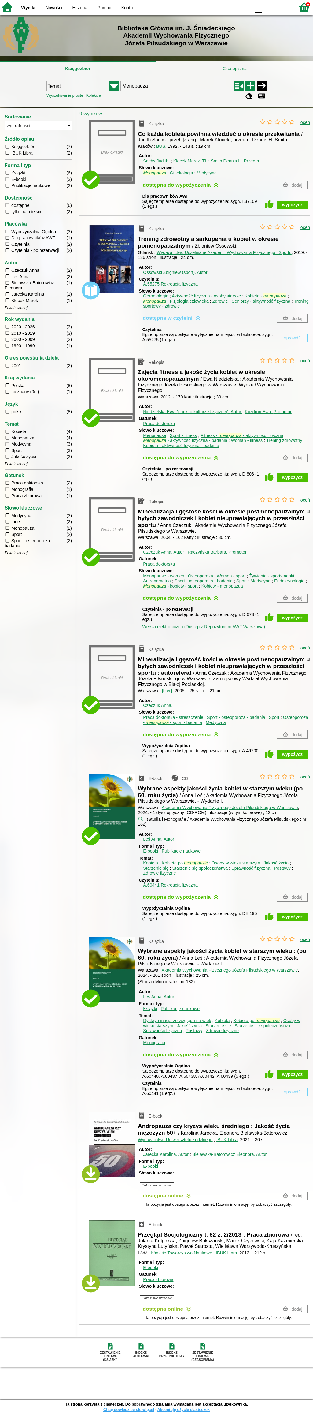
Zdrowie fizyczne (159, 873)
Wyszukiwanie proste (64, 95)
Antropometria (157, 580)
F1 (269, 6)
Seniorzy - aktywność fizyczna (261, 301)
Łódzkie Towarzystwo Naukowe (181, 1252)
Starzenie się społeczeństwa (200, 868)
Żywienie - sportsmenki (271, 575)
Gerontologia (155, 295)
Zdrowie (220, 301)
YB (232, 6)
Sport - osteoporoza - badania (204, 580)
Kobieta (150, 863)
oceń (305, 122)
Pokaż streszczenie (157, 1185)
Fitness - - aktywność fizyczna (242, 435)
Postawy (282, 868)
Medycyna (207, 172)
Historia (79, 7)
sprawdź (292, 337)
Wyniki (28, 7)
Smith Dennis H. (235, 161)
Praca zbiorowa (158, 1279)
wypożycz (292, 204)
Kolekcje (93, 95)
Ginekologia (181, 172)
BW (220, 6)
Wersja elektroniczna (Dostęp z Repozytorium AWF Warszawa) (203, 626)
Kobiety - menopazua (222, 586)
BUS (160, 146)
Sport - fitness (183, 435)
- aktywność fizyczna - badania (185, 440)
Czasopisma (235, 68)
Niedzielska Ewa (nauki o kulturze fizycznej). (192, 411)
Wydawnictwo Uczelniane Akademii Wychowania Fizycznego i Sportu (224, 252)
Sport (241, 580)
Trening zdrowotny (284, 440)
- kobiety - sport (170, 586)
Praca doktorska (159, 423)
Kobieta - (265, 295)
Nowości (54, 7)
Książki (150, 1008)
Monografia (154, 1042)
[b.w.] (167, 690)
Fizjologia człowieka (189, 301)
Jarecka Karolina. (166, 1154)
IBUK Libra (227, 1139)
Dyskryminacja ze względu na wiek (177, 1020)
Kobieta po (185, 863)
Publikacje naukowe (181, 851)
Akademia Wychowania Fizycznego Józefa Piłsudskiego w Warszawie (230, 807)
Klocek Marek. (190, 161)
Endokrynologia (289, 580)
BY (244, 6)
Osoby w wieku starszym (236, 863)
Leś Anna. (158, 839)
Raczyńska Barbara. (217, 552)
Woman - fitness (247, 440)
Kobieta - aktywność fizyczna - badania (181, 445)
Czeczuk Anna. (164, 552)
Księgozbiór (77, 68)
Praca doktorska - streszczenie (173, 717)
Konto (127, 7)
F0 (258, 6)
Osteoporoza (200, 575)
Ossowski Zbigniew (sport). (175, 272)
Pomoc (104, 7)
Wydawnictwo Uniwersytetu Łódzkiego (175, 1139)
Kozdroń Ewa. (268, 411)
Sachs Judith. (157, 161)
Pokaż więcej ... (18, 308)
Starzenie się (155, 868)
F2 (283, 6)
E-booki (150, 851)
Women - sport (231, 575)
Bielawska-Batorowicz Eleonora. (229, 1154)
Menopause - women (163, 575)
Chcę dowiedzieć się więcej (128, 1409)
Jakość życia (276, 863)
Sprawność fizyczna (250, 868)
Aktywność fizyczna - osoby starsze (206, 295)
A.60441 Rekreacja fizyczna (170, 885)
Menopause (154, 435)
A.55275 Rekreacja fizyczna (170, 284)
